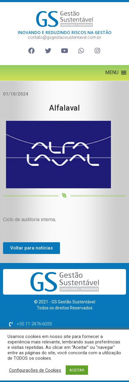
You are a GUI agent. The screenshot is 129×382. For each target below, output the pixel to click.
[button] (111, 72)
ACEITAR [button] (76, 370)
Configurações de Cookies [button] (35, 370)
